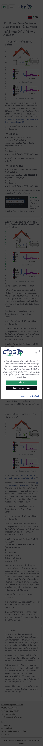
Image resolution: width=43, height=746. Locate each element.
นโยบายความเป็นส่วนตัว (30, 396)
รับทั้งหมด (22, 382)
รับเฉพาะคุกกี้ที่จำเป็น (21, 388)
